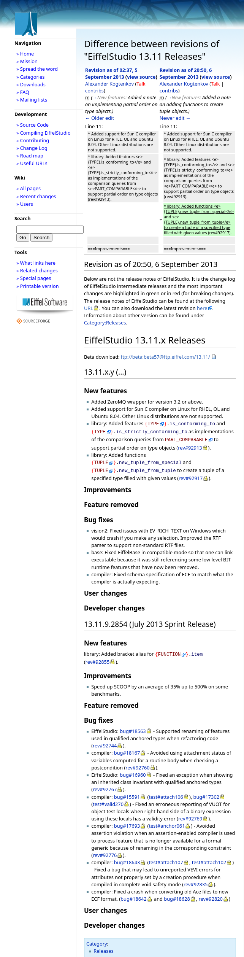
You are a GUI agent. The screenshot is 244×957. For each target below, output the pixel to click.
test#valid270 (108, 799)
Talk (140, 83)
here (202, 308)
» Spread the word (37, 68)
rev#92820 (211, 894)
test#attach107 (166, 857)
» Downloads (31, 84)
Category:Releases (105, 322)
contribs (94, 90)
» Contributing (32, 140)
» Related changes (37, 270)
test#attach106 (166, 792)
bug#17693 (127, 821)
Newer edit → (175, 117)
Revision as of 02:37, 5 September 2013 (111, 73)
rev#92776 (105, 850)
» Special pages (33, 278)
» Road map (29, 155)
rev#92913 (190, 445)
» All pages (28, 188)
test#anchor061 (167, 821)
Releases (103, 946)
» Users (24, 203)
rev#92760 (137, 763)
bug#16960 (133, 770)
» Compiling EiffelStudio (43, 132)
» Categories (30, 76)
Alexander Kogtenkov (109, 83)
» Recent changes (36, 196)
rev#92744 (105, 741)
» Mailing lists (31, 99)
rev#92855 (97, 657)
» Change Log (32, 148)
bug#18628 (177, 894)
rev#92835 (196, 879)
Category (96, 939)
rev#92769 (190, 814)
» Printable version (37, 286)
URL (88, 308)
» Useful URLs (32, 163)
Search (22, 218)
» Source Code (32, 124)
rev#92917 (191, 474)
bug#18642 (133, 894)
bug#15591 (127, 792)
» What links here (35, 262)
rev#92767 (105, 784)
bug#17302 (206, 792)
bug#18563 (133, 726)
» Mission (27, 61)
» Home (25, 53)
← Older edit (99, 117)
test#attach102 (209, 857)
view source (141, 76)
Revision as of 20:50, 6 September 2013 (186, 73)
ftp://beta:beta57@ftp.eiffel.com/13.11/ (165, 356)
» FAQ (22, 92)
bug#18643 (127, 857)
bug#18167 (127, 748)
